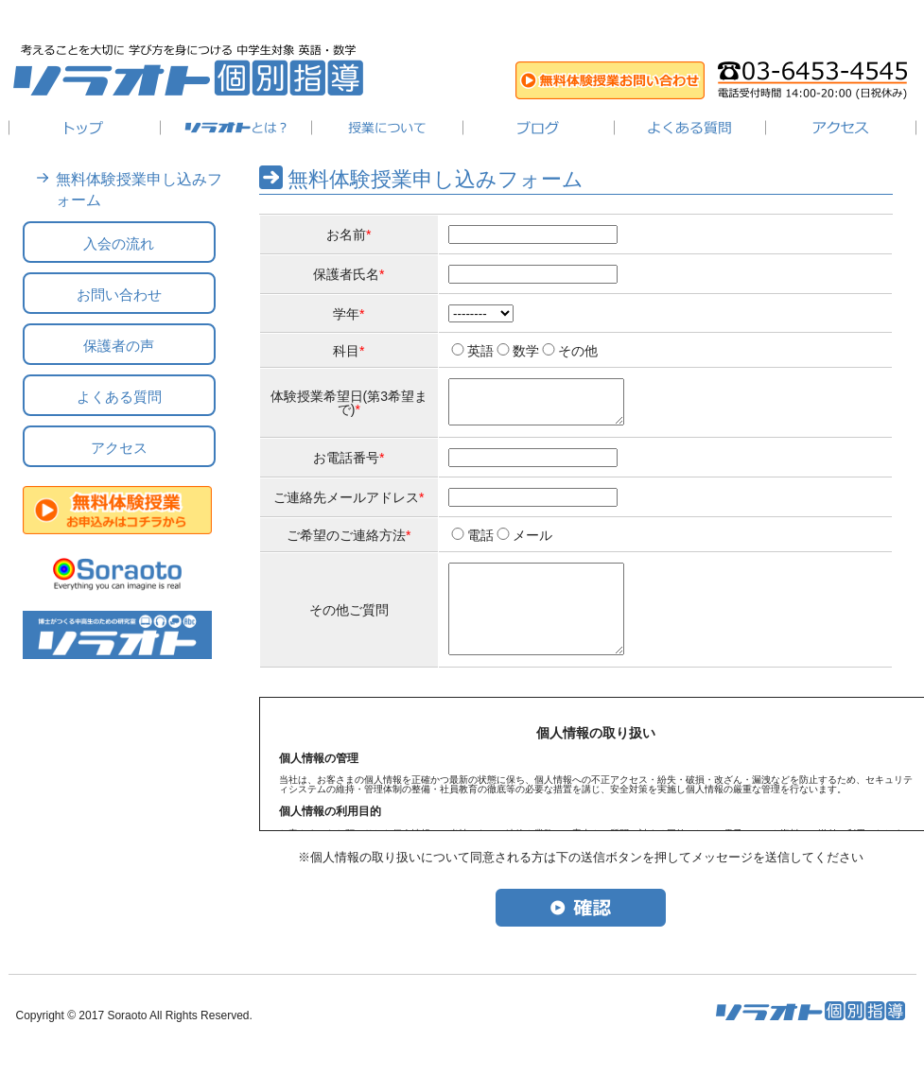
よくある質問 (689, 128)
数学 (526, 350)
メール (532, 543)
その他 (578, 350)
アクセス (840, 128)
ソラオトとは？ (235, 128)
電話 (480, 543)
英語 (480, 350)
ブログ (538, 128)
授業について (386, 128)
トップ (84, 128)
